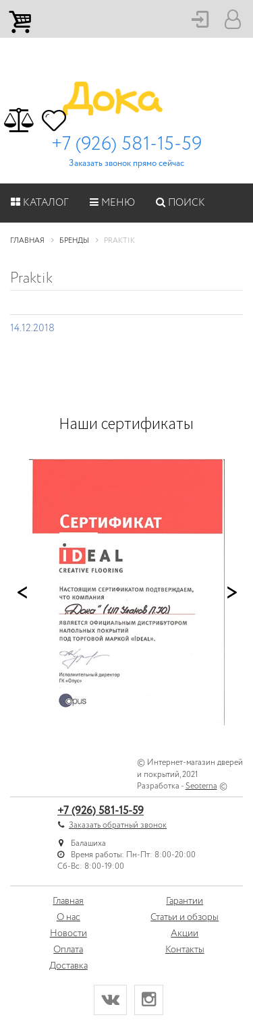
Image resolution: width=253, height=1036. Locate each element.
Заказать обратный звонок (118, 825)
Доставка (68, 966)
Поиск (180, 203)
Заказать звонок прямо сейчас (126, 163)
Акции (184, 933)
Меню (112, 203)
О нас (68, 917)
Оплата (68, 949)
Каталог (40, 203)
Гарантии (184, 901)
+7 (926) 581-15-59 (126, 144)
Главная (68, 901)
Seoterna (201, 786)
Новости (68, 933)
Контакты (184, 949)
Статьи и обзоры (184, 917)
